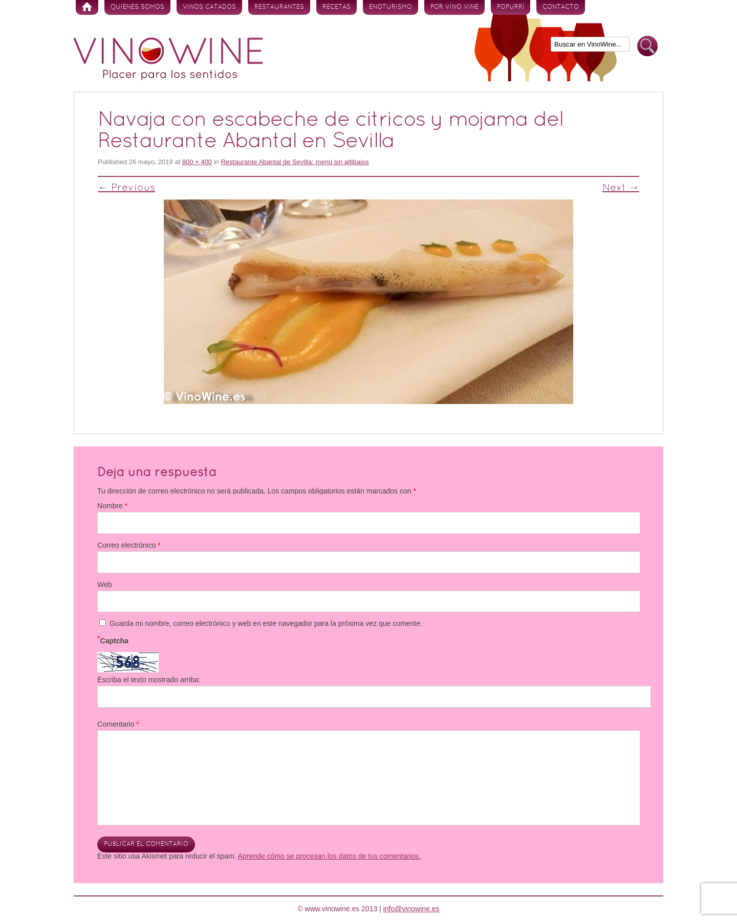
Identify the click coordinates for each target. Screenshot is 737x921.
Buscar (647, 46)
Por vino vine (454, 7)
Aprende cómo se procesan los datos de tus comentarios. (329, 856)
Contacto (561, 7)
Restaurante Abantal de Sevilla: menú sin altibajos (294, 162)
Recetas (336, 7)
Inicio (87, 7)
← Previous (126, 188)
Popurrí (510, 7)
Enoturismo (390, 7)
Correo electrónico (129, 545)
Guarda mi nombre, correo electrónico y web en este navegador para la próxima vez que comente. (266, 623)
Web (104, 584)
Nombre (112, 506)
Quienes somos (137, 7)
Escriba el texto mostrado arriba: (149, 680)
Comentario (118, 724)
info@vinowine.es (411, 909)
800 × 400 (197, 162)
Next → (620, 188)
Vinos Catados (209, 7)
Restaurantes (279, 7)
